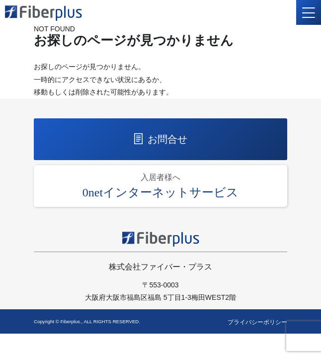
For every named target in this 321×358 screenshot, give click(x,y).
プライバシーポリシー (257, 322)
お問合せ (160, 139)
